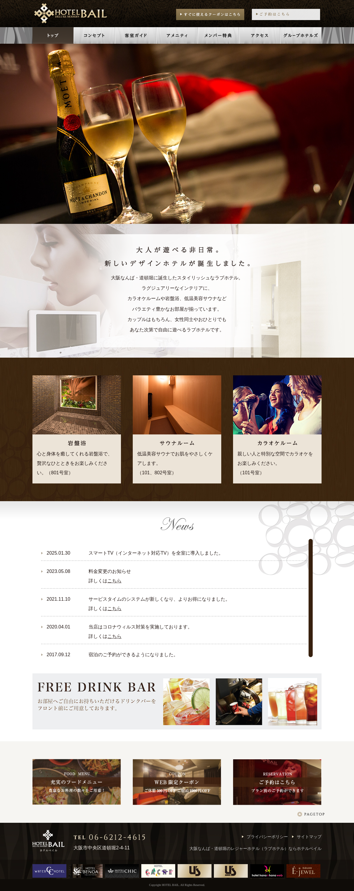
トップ (53, 35)
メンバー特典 (218, 35)
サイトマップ (309, 836)
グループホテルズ (301, 35)
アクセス (259, 35)
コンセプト (94, 35)
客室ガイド (135, 35)
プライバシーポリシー (267, 836)
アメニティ (177, 35)
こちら (114, 580)
